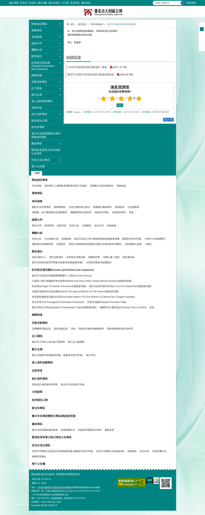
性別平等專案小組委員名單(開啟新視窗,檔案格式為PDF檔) (62, 451)
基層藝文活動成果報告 (101, 185)
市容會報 (36, 185)
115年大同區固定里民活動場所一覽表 (87, 67)
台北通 (65, 3)
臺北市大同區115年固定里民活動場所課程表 (91, 74)
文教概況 (86, 225)
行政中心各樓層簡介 (155, 239)
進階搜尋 (191, 3)
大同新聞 (37, 391)
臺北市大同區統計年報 (72, 384)
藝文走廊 (37, 349)
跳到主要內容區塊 (1, 1)
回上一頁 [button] (168, 119)
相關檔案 (73, 58)
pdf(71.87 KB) (119, 67)
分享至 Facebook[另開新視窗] (202, 37)
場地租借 (119, 207)
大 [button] (202, 33)
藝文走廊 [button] (36, 94)
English (32, 3)
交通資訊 (61, 244)
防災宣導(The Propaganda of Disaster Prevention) (58, 302)
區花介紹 (74, 225)
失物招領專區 (119, 212)
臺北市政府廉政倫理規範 (45, 430)
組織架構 (66, 239)
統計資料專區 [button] (39, 114)
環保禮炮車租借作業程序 (120, 328)
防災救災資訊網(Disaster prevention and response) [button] (42, 66)
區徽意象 (111, 225)
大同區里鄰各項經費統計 (99, 262)
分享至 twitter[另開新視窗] (202, 40)
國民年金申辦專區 (41, 207)
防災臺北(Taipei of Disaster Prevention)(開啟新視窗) (59, 286)
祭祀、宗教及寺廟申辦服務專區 (87, 328)
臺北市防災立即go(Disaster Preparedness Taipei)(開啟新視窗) (64, 307)
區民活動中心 (39, 257)
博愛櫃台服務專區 (102, 207)
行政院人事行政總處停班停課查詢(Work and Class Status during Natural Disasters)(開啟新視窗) (82, 281)
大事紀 (148, 244)
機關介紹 (37, 233)
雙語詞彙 (42, 3)
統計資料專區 (40, 378)
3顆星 (121, 98)
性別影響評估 (159, 451)
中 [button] (202, 29)
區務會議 (121, 185)
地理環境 (49, 225)
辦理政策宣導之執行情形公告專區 (45, 152)
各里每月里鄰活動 (75, 257)
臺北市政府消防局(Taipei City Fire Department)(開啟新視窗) (120, 286)
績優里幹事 (94, 257)
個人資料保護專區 (41, 101)
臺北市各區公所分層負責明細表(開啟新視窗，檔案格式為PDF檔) (108, 239)
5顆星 (139, 98)
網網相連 (36, 75)
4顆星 (130, 98)
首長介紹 (36, 239)
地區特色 (61, 225)
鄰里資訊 (82, 24)
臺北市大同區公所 (102, 12)
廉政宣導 (109, 430)
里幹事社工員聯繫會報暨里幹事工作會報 (65, 185)
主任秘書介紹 (51, 239)
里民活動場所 (97, 24)
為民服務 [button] (36, 36)
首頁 (72, 24)
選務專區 (36, 30)
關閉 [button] (37, 173)
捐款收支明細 (102, 212)
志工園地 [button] (36, 88)
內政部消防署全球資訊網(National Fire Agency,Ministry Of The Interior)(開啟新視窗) (75, 291)
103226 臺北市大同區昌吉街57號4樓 (54, 487)
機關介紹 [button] (36, 49)
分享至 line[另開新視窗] (202, 44)
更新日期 (36, 479)
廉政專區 (37, 424)
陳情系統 (86, 3)
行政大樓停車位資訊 (79, 207)
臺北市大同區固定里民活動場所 (121, 24)
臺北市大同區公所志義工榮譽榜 (48, 342)
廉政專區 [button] (36, 143)
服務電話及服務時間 (42, 244)
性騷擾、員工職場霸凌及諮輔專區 (49, 212)
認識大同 (37, 219)
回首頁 (23, 3)
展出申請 (90, 355)
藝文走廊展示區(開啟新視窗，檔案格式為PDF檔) (57, 355)
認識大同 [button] (36, 43)
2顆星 (112, 98)
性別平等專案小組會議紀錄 (110, 451)
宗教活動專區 (40, 322)
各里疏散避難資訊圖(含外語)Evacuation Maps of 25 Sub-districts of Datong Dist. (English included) (83, 297)
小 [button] (202, 25)
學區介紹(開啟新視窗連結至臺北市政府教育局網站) (95, 244)
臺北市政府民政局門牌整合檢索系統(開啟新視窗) (57, 262)
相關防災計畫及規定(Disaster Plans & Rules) (123, 307)
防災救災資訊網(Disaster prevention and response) (63, 269)
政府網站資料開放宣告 (68, 474)
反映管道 (36, 107)
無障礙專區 (60, 207)
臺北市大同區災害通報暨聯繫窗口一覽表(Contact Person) (62, 275)
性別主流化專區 (41, 445)
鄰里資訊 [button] (36, 56)
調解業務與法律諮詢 (80, 212)
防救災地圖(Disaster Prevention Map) (106, 302)
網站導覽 (14, 3)
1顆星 (103, 98)
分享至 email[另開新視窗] (202, 48)
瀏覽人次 (36, 483)
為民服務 (37, 201)
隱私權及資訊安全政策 (43, 474)
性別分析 (144, 451)
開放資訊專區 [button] (39, 23)
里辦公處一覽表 (111, 257)
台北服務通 (133, 207)
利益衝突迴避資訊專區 (90, 430)
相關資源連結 (39, 456)
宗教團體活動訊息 (41, 328)
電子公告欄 (38, 166)
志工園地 (37, 336)
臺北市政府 (54, 3)
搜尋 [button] (183, 3)
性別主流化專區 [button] (40, 159)
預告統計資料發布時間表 (45, 384)
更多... (132, 212)
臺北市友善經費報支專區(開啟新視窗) (45, 135)
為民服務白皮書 (133, 244)
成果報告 (132, 451)
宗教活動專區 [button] (39, 81)
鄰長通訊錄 (128, 257)
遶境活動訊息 (61, 328)
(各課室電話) (56, 498)
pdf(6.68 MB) (126, 74)
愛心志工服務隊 (76, 342)
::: (1, 1)
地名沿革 (99, 225)
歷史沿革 (36, 225)
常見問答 (75, 3)
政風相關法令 (68, 430)
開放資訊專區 (40, 179)
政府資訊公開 (39, 120)
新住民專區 (38, 127)
